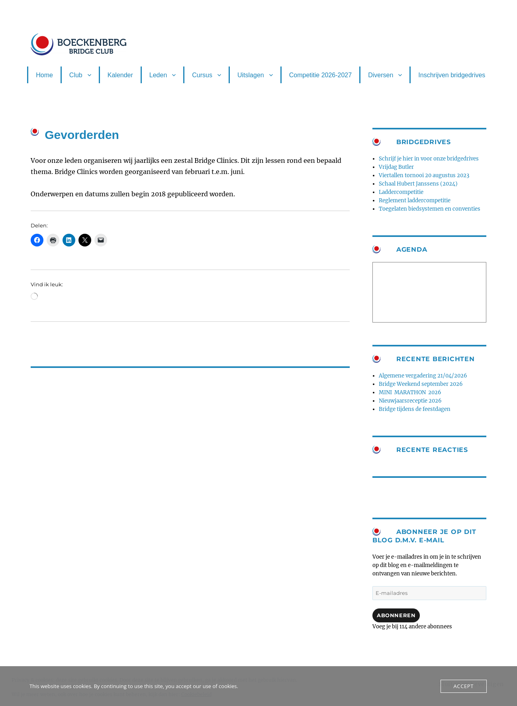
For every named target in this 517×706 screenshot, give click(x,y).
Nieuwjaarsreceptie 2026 (410, 400)
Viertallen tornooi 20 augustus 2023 (424, 175)
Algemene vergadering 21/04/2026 (423, 375)
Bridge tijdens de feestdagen (414, 409)
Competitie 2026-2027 (320, 75)
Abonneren (396, 615)
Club (75, 75)
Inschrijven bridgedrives (451, 75)
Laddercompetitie (401, 192)
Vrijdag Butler (396, 167)
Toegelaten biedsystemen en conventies (429, 208)
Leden (158, 75)
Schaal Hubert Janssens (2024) (418, 183)
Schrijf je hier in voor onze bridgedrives (429, 158)
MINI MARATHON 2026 (410, 392)
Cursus (202, 75)
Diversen (380, 75)
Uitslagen (250, 75)
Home (44, 75)
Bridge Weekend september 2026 (421, 384)
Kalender (120, 75)
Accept (464, 686)
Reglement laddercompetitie (414, 200)
